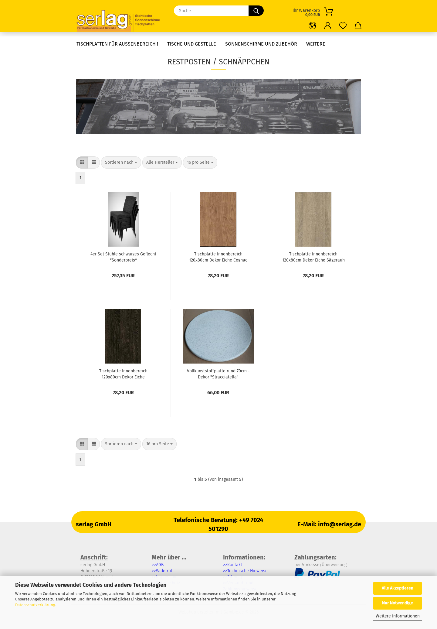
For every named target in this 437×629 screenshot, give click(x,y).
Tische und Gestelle (191, 44)
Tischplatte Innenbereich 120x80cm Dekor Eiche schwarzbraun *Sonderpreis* (123, 373)
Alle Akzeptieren (397, 588)
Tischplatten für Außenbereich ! (117, 44)
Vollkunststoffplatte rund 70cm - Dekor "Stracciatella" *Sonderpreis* (218, 373)
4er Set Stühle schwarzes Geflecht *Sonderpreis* (123, 256)
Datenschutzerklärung (35, 605)
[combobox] (121, 162)
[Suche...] (256, 10)
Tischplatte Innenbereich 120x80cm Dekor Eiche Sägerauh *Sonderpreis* (313, 256)
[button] (312, 25)
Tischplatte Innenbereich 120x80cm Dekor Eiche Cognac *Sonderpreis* (218, 256)
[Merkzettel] (343, 25)
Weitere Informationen (398, 616)
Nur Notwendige (397, 603)
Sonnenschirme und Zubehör (261, 44)
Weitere (315, 44)
